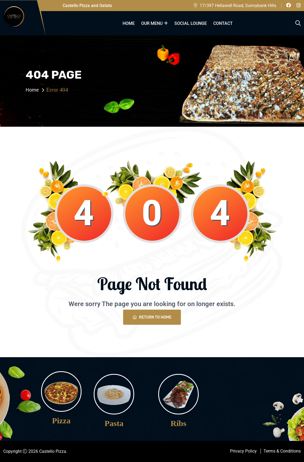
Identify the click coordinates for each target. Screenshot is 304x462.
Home (129, 23)
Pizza (61, 420)
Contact (223, 23)
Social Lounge (190, 23)
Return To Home (152, 317)
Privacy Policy (243, 451)
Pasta (113, 423)
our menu (152, 23)
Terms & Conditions (282, 451)
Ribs (178, 423)
